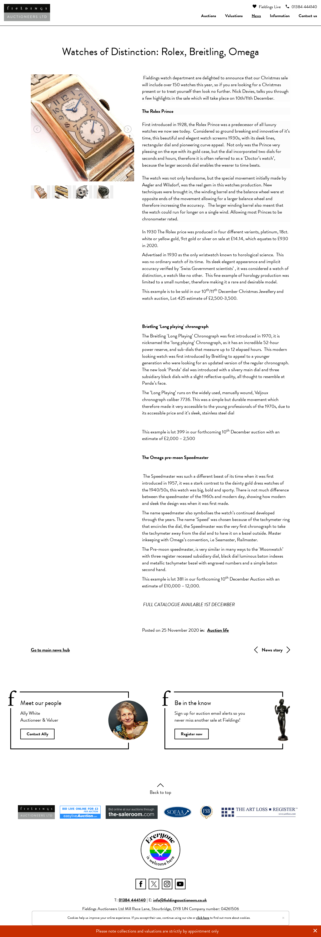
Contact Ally (38, 734)
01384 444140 (301, 7)
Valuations (234, 16)
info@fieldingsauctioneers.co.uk (180, 901)
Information (280, 16)
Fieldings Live (266, 7)
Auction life (218, 630)
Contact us (308, 16)
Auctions (208, 16)
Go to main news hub (50, 649)
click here (202, 917)
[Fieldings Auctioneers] (27, 12)
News (256, 16)
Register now (193, 734)
